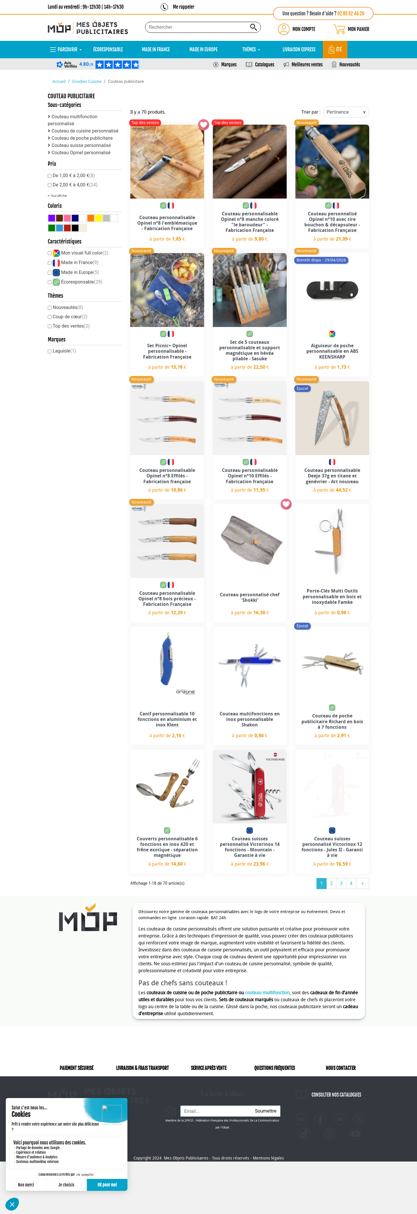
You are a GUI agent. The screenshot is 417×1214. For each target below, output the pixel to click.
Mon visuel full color (84, 253)
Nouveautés (349, 65)
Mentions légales (268, 1210)
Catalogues (264, 65)
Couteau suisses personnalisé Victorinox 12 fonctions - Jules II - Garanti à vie (332, 847)
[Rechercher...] (203, 27)
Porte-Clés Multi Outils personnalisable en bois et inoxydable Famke (332, 596)
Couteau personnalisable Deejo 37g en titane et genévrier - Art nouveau (332, 476)
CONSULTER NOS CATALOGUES (336, 1103)
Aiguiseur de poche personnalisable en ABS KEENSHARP (332, 351)
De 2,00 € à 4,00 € (75, 185)
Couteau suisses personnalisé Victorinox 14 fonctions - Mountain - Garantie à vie (250, 847)
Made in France (79, 262)
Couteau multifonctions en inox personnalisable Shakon (250, 719)
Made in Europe (80, 272)
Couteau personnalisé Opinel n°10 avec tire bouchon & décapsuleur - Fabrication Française (332, 222)
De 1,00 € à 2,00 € (74, 175)
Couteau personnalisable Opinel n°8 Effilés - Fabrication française (167, 476)
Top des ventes (71, 326)
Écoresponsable (82, 282)
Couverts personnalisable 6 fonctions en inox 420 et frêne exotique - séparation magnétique (167, 847)
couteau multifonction (267, 992)
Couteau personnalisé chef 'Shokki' (249, 597)
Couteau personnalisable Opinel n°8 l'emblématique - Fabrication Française (167, 223)
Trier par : (311, 112)
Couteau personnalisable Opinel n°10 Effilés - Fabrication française (250, 476)
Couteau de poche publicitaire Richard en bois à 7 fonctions (332, 721)
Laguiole (64, 351)
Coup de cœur (70, 316)
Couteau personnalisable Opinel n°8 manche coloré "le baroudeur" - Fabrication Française (250, 222)
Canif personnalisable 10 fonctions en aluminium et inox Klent (167, 719)
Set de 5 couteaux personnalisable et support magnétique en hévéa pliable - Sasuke (249, 350)
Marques (229, 65)
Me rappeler (183, 7)
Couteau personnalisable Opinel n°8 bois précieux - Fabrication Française (167, 598)
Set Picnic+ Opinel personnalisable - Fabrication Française (167, 351)
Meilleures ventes (307, 65)
